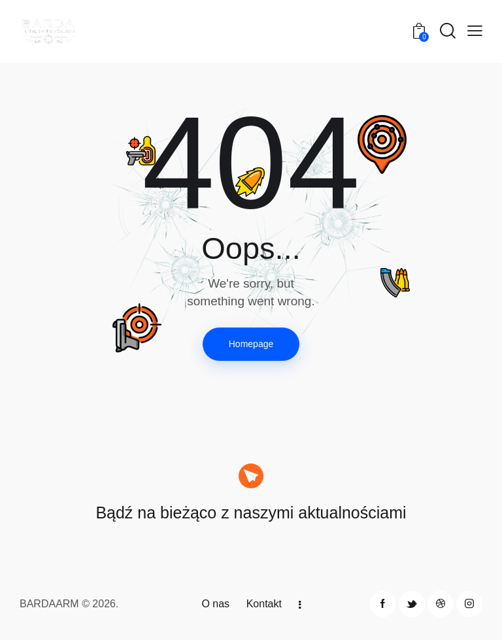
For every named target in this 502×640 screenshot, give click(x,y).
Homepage (251, 344)
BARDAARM (49, 603)
